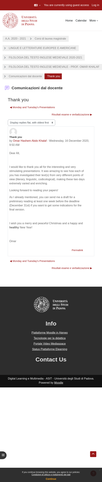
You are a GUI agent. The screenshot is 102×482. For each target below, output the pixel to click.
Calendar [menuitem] (81, 20)
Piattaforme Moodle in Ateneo (50, 332)
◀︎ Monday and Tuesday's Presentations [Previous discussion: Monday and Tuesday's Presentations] (32, 107)
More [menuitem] (93, 20)
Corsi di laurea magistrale (50, 38)
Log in (95, 5)
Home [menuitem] (69, 20)
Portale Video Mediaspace (49, 343)
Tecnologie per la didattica (50, 338)
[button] (37, 5)
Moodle (58, 382)
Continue (51, 479)
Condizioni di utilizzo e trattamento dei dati (51, 474)
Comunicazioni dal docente (25, 76)
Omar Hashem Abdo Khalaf (30, 140)
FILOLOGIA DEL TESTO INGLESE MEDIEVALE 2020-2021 (45, 57)
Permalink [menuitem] (77, 250)
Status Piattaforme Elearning (49, 349)
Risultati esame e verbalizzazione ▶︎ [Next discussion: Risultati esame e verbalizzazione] (72, 114)
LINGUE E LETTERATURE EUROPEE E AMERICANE (42, 48)
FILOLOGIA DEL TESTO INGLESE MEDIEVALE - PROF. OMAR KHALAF (54, 66)
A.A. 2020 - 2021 (15, 38)
